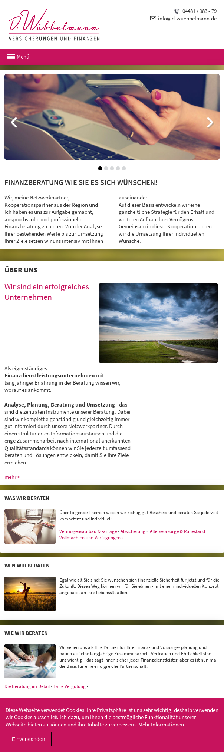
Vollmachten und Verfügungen (90, 537)
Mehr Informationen (161, 724)
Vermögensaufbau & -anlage (88, 531)
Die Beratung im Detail (27, 686)
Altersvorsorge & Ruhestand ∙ (179, 531)
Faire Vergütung (69, 686)
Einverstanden (28, 739)
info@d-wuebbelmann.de (187, 18)
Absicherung (133, 531)
